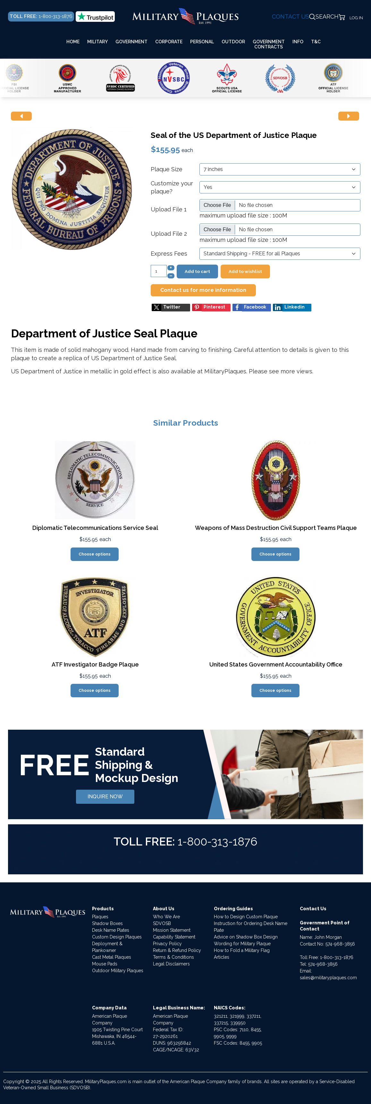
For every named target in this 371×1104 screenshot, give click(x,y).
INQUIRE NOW (105, 797)
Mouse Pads (104, 963)
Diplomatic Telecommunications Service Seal (95, 527)
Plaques (100, 916)
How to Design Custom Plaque (246, 916)
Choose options (95, 554)
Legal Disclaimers (171, 963)
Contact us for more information (203, 290)
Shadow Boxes (107, 923)
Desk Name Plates (110, 930)
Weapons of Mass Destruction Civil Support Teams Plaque (276, 527)
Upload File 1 (169, 209)
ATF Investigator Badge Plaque (95, 664)
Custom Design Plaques (117, 936)
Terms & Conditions (173, 957)
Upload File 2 (169, 233)
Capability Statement (174, 936)
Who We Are (166, 916)
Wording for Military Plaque (242, 943)
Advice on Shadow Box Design (246, 936)
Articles (221, 957)
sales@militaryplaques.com (328, 977)
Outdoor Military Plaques (117, 970)
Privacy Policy (167, 943)
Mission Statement (171, 930)
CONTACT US (290, 16)
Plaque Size (166, 169)
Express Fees (169, 253)
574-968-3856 (340, 944)
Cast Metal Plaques (111, 957)
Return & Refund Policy (177, 950)
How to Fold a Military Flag (242, 950)
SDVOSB (162, 923)
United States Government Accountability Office (275, 664)
